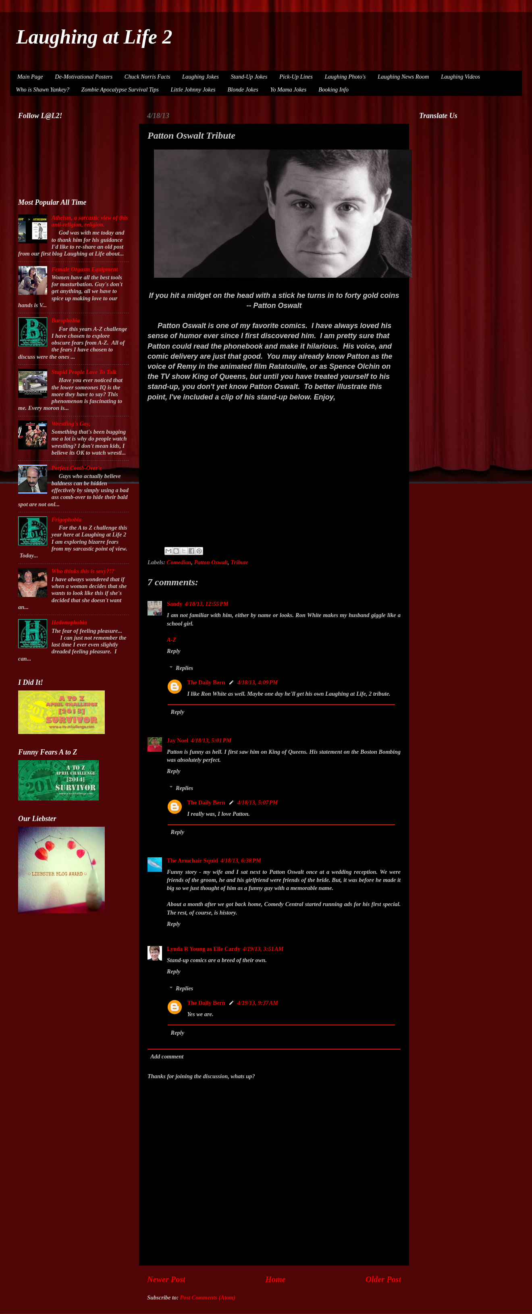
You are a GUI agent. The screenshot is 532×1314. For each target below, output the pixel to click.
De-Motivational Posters (83, 76)
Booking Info (333, 89)
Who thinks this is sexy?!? (83, 571)
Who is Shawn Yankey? (42, 89)
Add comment (166, 1056)
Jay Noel (177, 740)
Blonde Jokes (242, 89)
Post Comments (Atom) (208, 1297)
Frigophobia (66, 519)
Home (275, 1279)
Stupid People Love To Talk (84, 372)
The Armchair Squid (192, 860)
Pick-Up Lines (296, 76)
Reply (174, 651)
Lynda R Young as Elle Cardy (203, 949)
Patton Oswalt (211, 562)
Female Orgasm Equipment (85, 269)
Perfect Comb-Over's (77, 468)
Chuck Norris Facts (147, 76)
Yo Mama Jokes (288, 89)
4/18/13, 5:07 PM (257, 802)
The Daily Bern (206, 682)
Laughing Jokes (200, 76)
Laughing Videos (460, 76)
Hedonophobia (69, 622)
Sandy (174, 604)
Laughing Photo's (345, 76)
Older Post (383, 1279)
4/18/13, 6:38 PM (240, 860)
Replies (184, 668)
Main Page (30, 76)
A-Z (171, 639)
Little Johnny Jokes (193, 89)
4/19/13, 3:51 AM (263, 949)
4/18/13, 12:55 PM (206, 604)
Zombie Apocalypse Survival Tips (120, 89)
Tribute (239, 562)
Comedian (179, 562)
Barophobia (66, 320)
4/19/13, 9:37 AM (257, 1003)
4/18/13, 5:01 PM (211, 740)
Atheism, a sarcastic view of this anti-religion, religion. (90, 221)
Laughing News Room (403, 76)
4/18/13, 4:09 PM (257, 682)
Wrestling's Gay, (71, 423)
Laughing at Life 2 (94, 36)
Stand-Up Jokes (249, 76)
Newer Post (166, 1279)
